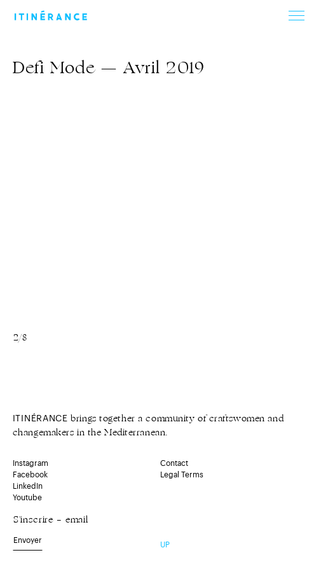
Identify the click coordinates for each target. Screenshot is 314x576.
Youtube (27, 498)
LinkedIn (28, 486)
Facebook (30, 475)
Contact (174, 463)
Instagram (30, 463)
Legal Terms (181, 475)
